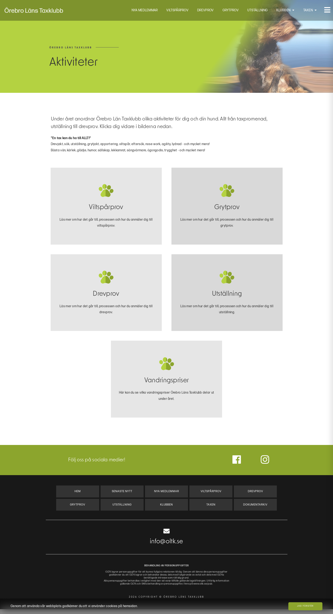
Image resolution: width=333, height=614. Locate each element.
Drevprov (203, 11)
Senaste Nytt (122, 495)
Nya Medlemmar (143, 11)
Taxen (306, 11)
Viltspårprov (176, 11)
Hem (78, 495)
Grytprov (229, 11)
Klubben (282, 11)
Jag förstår (305, 606)
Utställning (256, 11)
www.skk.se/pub (210, 588)
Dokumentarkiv (255, 509)
